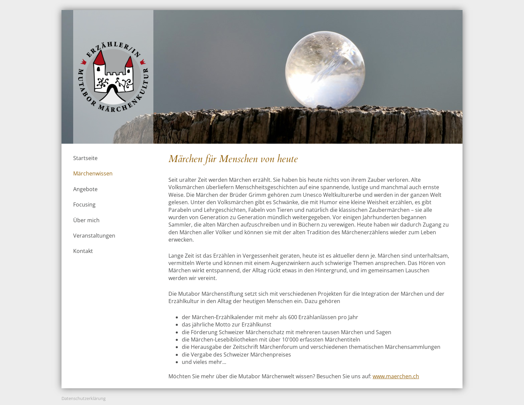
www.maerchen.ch (396, 376)
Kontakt (83, 251)
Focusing (84, 204)
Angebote (85, 189)
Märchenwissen (93, 173)
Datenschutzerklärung (83, 398)
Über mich (86, 220)
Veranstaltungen (94, 235)
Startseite (85, 158)
